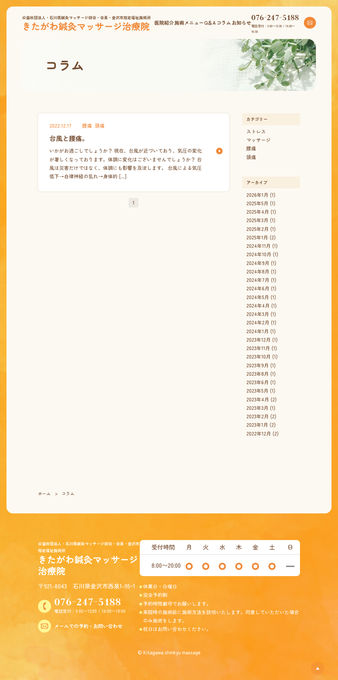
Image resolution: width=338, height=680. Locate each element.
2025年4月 (257, 211)
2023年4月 (257, 399)
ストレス (256, 131)
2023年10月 (258, 356)
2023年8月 (257, 373)
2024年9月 (257, 262)
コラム (223, 22)
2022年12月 (258, 433)
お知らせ (241, 22)
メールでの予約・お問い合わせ (88, 626)
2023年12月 (258, 339)
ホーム (44, 493)
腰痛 (251, 148)
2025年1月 (257, 237)
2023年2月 (257, 416)
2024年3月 (257, 313)
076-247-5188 (275, 17)
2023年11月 (258, 348)
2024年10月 (258, 254)
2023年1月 (257, 424)
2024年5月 (257, 297)
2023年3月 (257, 407)
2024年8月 (257, 271)
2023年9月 (257, 365)
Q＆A (210, 22)
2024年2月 (257, 322)
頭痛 (251, 157)
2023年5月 (257, 390)
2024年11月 (258, 245)
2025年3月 (257, 220)
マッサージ (258, 139)
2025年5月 (257, 203)
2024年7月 (257, 279)
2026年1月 (257, 194)
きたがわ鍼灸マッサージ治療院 (86, 25)
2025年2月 (257, 228)
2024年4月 (258, 305)
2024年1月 (257, 331)
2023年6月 (257, 382)
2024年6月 (257, 288)
